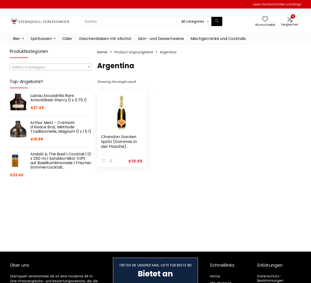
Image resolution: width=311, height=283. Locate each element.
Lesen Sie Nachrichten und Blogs (277, 4)
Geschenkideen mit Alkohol (105, 38)
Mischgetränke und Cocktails (218, 38)
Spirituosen (41, 38)
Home (102, 52)
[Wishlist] (265, 19)
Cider (67, 38)
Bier (16, 38)
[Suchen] (216, 21)
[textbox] (50, 67)
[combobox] (50, 67)
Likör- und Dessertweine (161, 38)
